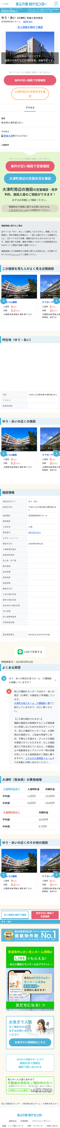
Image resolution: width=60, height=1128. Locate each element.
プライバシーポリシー (41, 1120)
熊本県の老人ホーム (31, 1103)
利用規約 (24, 1120)
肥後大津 (8, 135)
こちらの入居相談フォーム (38, 758)
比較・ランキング (35, 1125)
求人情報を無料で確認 (30, 27)
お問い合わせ (52, 1125)
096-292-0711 (34, 532)
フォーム (15, 254)
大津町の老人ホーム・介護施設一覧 (32, 703)
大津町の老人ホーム (51, 1103)
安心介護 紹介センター (11, 1103)
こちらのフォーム (18, 210)
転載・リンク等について (12, 1125)
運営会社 (13, 1120)
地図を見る (28, 21)
